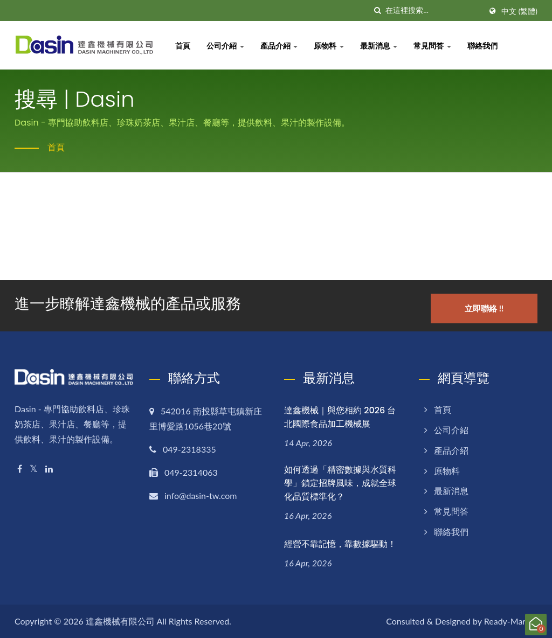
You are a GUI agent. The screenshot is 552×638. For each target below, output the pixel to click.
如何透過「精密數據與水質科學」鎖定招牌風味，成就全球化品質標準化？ (340, 482)
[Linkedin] (49, 468)
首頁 (183, 45)
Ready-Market (510, 620)
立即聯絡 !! (484, 308)
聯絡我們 (483, 45)
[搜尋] (377, 10)
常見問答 (433, 45)
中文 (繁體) (519, 11)
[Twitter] (34, 468)
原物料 (330, 45)
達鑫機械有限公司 (120, 620)
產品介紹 (280, 45)
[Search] (433, 10)
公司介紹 (226, 45)
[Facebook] (19, 468)
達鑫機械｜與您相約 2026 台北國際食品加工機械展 (340, 416)
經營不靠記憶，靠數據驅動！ (340, 543)
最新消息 (380, 45)
